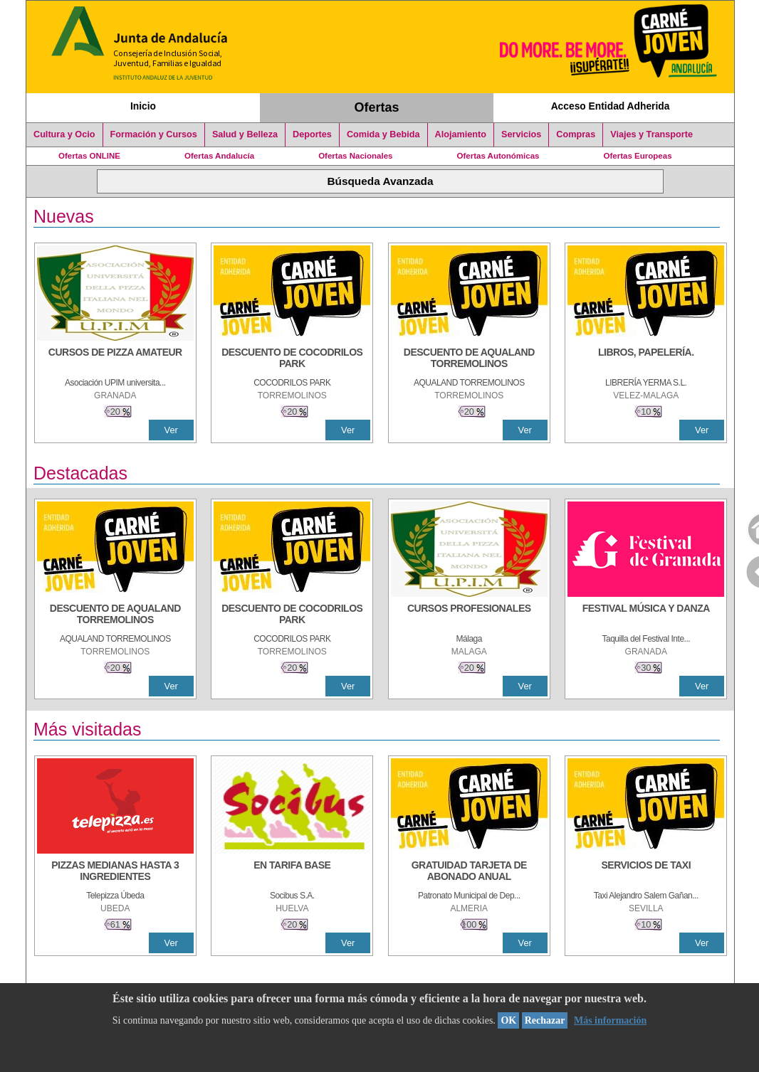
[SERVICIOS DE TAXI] (645, 872)
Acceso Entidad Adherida (610, 106)
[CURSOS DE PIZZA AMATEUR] (115, 359)
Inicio (143, 106)
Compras (575, 134)
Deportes (312, 134)
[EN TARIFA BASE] (292, 872)
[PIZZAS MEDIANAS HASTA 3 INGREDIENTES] (115, 872)
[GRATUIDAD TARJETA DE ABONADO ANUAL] (469, 872)
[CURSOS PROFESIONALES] (469, 615)
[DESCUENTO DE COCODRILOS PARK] (292, 359)
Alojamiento (460, 134)
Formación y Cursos (153, 134)
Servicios (521, 134)
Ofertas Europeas (638, 156)
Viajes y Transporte (651, 134)
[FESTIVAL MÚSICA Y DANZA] (645, 615)
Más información (610, 1020)
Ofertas (377, 107)
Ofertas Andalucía (219, 156)
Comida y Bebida (383, 134)
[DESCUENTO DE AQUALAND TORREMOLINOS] (469, 359)
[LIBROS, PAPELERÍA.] (645, 359)
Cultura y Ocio (64, 134)
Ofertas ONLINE (89, 156)
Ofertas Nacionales (355, 156)
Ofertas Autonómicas (497, 156)
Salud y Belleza (245, 134)
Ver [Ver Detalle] (171, 430)
